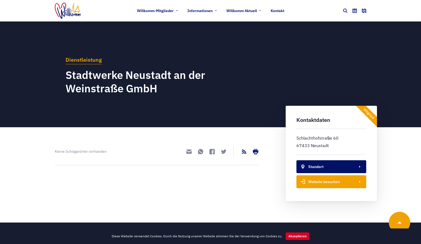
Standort (311, 166)
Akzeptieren (297, 236)
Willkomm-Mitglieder (155, 10)
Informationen (200, 10)
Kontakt (277, 10)
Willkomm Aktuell (241, 10)
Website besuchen (319, 181)
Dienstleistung (84, 59)
